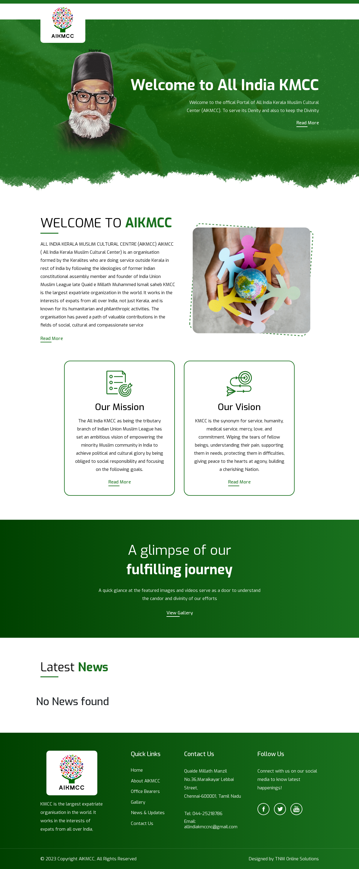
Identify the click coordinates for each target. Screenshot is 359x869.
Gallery (208, 51)
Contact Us (289, 51)
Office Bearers (173, 51)
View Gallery (179, 613)
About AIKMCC (129, 51)
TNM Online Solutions (297, 859)
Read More (307, 123)
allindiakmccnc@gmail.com (210, 827)
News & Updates (247, 51)
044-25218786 (207, 814)
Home (95, 51)
